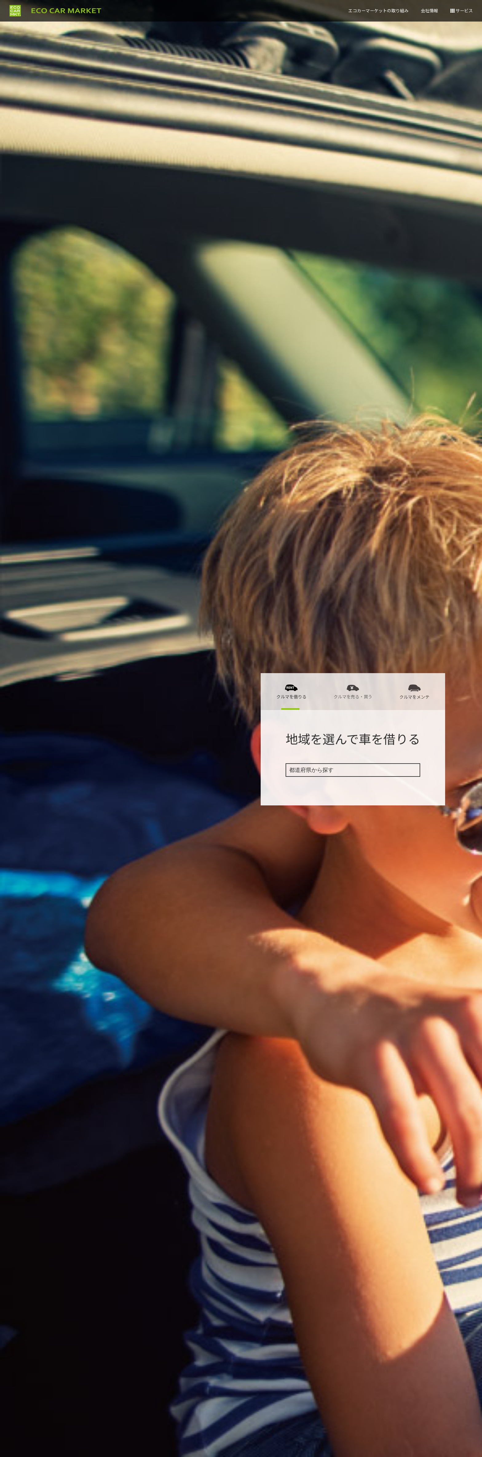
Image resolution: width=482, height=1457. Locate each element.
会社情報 (429, 10)
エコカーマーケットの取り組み (378, 10)
